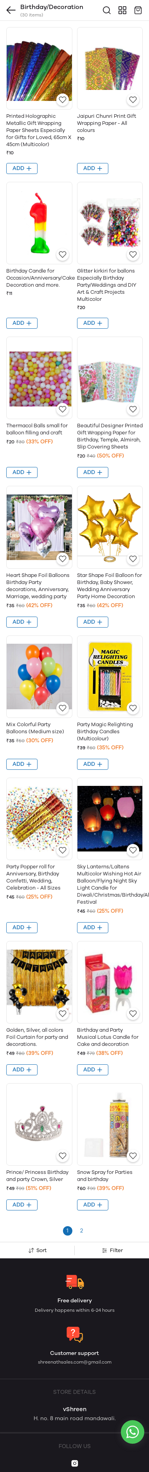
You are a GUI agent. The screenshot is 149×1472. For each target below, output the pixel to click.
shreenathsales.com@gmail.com (74, 1362)
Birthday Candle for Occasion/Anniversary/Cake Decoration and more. (40, 278)
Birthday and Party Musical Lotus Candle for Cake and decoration (107, 1037)
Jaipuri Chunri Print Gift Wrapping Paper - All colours (106, 123)
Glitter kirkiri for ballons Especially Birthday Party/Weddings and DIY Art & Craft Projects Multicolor (106, 285)
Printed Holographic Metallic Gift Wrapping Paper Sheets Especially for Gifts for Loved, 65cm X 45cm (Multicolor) (38, 130)
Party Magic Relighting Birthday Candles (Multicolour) (105, 731)
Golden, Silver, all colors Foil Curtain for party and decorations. (37, 1037)
